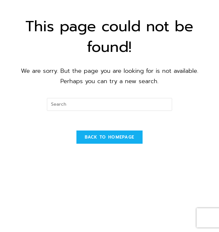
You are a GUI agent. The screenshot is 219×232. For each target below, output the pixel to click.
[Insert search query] (109, 104)
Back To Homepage (110, 137)
